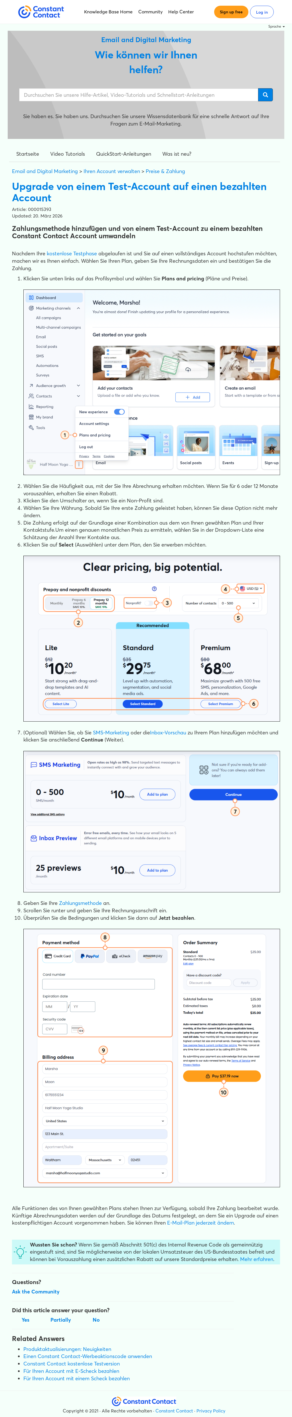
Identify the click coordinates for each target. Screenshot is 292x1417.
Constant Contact (174, 1411)
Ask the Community (36, 1291)
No (96, 1320)
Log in (262, 12)
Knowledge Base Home (108, 12)
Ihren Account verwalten (112, 171)
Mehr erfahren (256, 1259)
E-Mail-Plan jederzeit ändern (200, 1222)
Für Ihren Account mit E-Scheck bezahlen (71, 1371)
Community (150, 12)
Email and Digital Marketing (45, 171)
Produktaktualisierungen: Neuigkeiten (67, 1349)
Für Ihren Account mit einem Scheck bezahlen (76, 1378)
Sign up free (231, 12)
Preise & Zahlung (165, 171)
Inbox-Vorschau (168, 732)
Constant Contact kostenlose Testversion (71, 1363)
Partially (60, 1320)
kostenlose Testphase (72, 253)
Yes (25, 1320)
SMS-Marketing (111, 732)
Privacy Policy (210, 1411)
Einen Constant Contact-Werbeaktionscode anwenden (87, 1356)
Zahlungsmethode (80, 903)
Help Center (181, 12)
